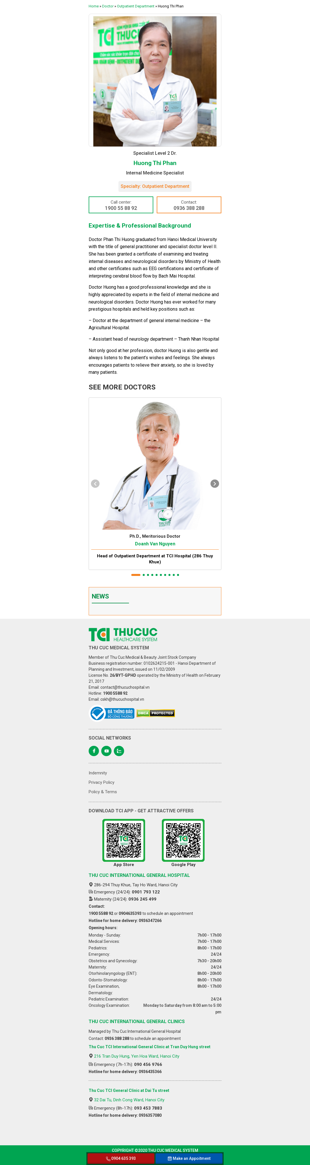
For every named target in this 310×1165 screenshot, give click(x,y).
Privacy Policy (101, 782)
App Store (123, 843)
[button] (136, 575)
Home (94, 6)
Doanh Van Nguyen (155, 544)
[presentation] (95, 483)
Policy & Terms (103, 791)
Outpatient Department (135, 6)
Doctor (108, 6)
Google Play (183, 843)
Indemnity (98, 773)
